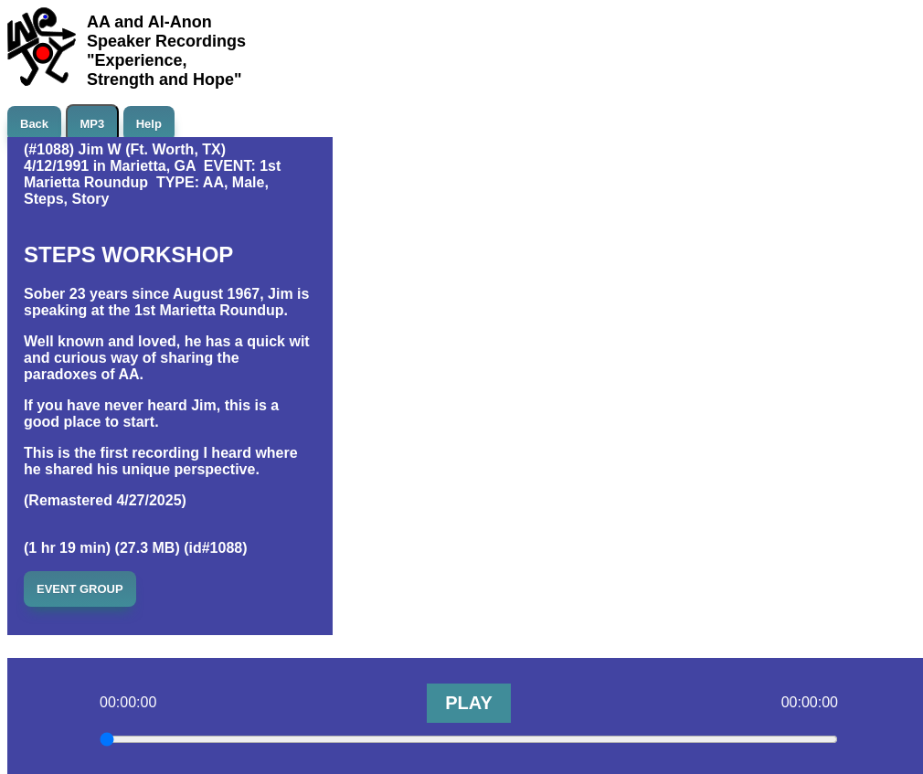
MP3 (92, 124)
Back (34, 124)
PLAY (469, 703)
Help (149, 124)
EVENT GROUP (80, 589)
